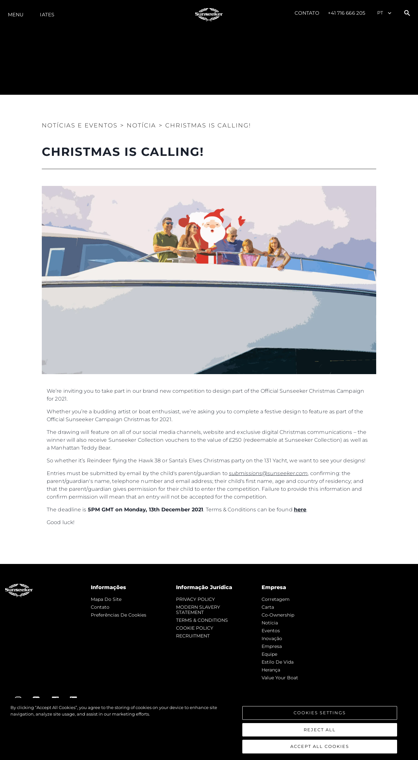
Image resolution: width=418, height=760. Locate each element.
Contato (307, 13)
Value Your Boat (280, 678)
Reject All (320, 729)
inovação (272, 638)
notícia (270, 623)
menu (16, 14)
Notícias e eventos (80, 125)
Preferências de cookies (118, 615)
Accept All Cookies (319, 746)
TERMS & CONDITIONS (202, 620)
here (300, 509)
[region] (209, 729)
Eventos (271, 631)
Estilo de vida (278, 662)
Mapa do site (106, 599)
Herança (271, 670)
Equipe (269, 654)
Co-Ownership (278, 615)
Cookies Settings (320, 712)
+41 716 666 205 (346, 13)
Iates (47, 14)
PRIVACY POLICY (195, 599)
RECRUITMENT (193, 636)
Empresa (272, 646)
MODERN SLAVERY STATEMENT (198, 609)
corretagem (276, 599)
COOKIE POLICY (194, 628)
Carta (268, 607)
